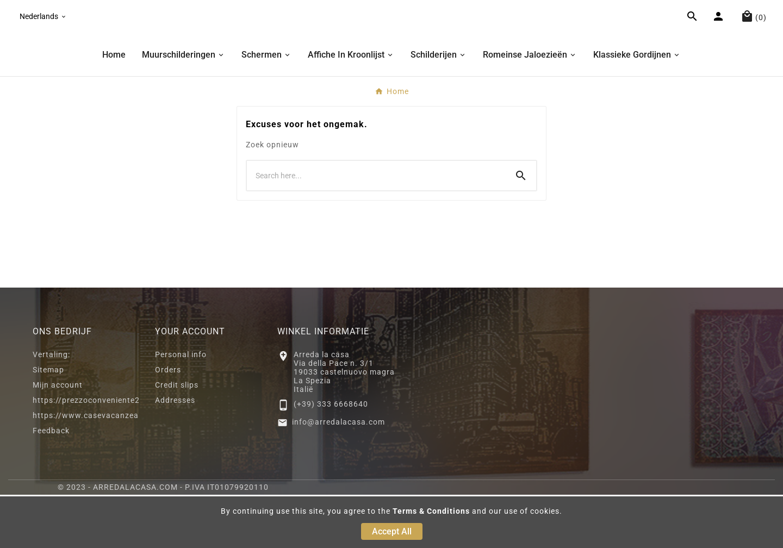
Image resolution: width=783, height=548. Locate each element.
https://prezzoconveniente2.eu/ (94, 453)
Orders (168, 423)
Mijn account (58, 438)
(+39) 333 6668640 (331, 457)
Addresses (175, 453)
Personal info (181, 407)
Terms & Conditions (431, 511)
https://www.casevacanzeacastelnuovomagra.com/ (133, 468)
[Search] (376, 229)
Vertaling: (51, 407)
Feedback (51, 483)
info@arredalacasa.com (338, 475)
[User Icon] (720, 45)
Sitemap (48, 423)
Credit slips (176, 438)
